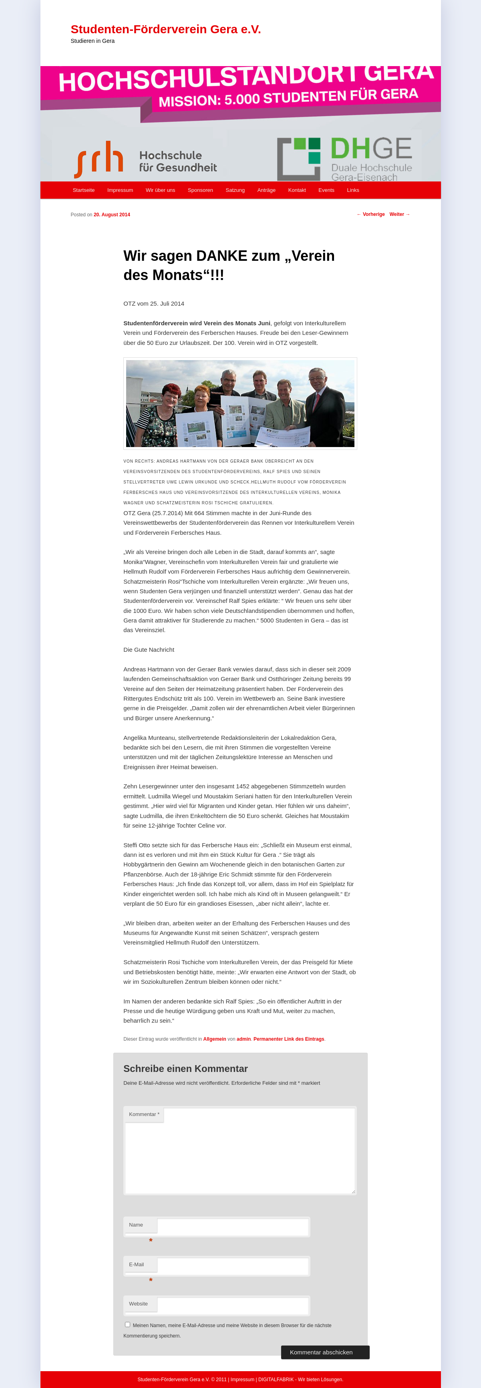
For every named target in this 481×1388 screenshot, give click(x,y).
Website (138, 1304)
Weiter (400, 214)
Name (141, 1227)
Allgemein (214, 1039)
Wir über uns (160, 190)
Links (353, 190)
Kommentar (144, 1114)
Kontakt (297, 190)
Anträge (267, 190)
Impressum (120, 190)
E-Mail (141, 1266)
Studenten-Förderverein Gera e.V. (166, 29)
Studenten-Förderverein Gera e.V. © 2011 (182, 1379)
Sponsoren (200, 190)
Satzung (235, 190)
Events (326, 190)
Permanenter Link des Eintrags (289, 1039)
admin (244, 1039)
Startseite (84, 190)
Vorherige (371, 214)
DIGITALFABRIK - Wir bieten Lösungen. (301, 1379)
